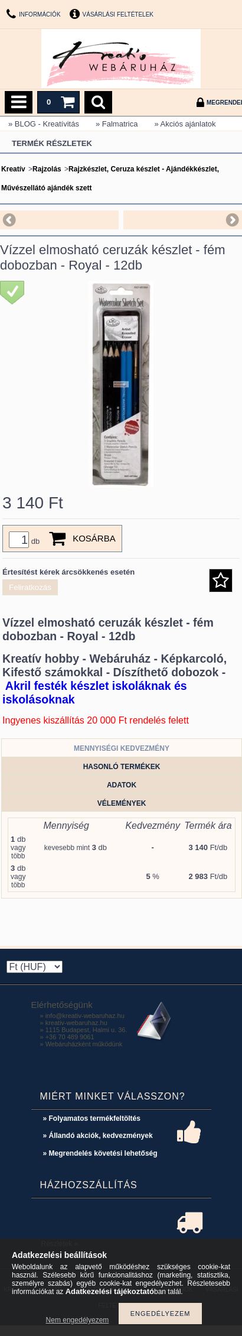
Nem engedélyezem (77, 1320)
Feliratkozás (30, 587)
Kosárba (94, 538)
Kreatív (13, 169)
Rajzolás (46, 169)
